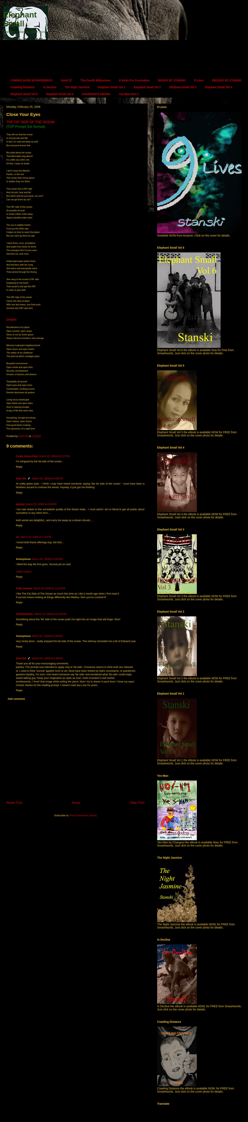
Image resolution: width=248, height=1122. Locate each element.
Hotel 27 (66, 80)
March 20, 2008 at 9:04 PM (47, 559)
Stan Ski (21, 478)
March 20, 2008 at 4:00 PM (47, 478)
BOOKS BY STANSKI (172, 80)
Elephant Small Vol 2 (147, 87)
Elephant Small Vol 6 (59, 94)
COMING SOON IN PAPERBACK (32, 80)
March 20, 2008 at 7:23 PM (35, 536)
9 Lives (198, 80)
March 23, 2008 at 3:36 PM (47, 658)
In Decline (49, 87)
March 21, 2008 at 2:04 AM (47, 635)
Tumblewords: (24, 613)
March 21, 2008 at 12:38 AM (51, 613)
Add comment (16, 698)
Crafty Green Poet (27, 456)
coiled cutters (23, 571)
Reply (19, 466)
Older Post (137, 802)
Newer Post (14, 802)
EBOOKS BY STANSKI (226, 80)
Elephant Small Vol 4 (218, 87)
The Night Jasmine (77, 87)
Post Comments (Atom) (83, 815)
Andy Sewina (24, 588)
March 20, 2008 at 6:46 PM (41, 504)
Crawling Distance (23, 87)
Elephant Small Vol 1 (111, 87)
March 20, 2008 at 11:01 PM (49, 588)
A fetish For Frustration (134, 80)
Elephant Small (20, 19)
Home (76, 802)
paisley (20, 504)
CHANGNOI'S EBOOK (96, 94)
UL (17, 536)
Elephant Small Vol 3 (182, 87)
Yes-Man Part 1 (129, 94)
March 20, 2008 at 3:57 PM (54, 456)
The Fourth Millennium (95, 80)
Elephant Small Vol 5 (24, 94)
